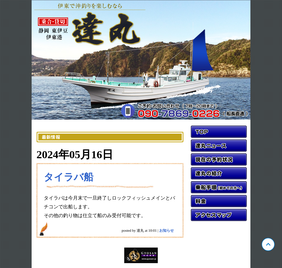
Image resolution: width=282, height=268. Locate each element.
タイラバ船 (68, 177)
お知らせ (166, 230)
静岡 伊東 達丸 (141, 60)
